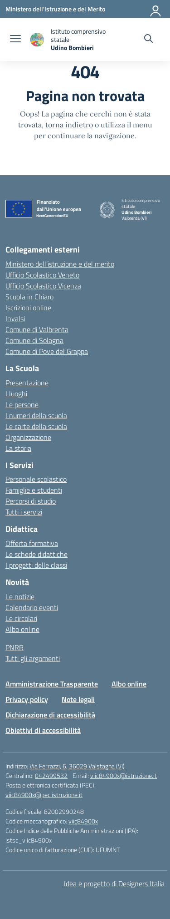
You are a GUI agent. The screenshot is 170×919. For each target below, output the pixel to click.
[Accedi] (156, 9)
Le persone (22, 404)
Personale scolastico (36, 479)
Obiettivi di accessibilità (43, 730)
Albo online (22, 629)
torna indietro (69, 124)
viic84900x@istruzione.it (123, 775)
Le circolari (21, 618)
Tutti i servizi (23, 511)
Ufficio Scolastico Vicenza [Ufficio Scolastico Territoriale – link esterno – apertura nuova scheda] (43, 285)
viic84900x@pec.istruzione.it (44, 794)
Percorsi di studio (30, 500)
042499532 (51, 775)
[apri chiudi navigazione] (15, 39)
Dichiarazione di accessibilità (50, 714)
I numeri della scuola (36, 415)
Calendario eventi (31, 607)
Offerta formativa (31, 543)
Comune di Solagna (34, 340)
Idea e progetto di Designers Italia (114, 883)
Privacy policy (26, 699)
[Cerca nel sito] (148, 39)
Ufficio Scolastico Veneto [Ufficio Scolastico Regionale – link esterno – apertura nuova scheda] (42, 274)
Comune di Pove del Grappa (46, 351)
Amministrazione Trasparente (51, 683)
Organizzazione (28, 437)
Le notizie (19, 596)
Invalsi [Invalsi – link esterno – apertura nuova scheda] (15, 318)
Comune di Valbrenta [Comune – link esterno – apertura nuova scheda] (36, 329)
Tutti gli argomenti (32, 658)
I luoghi (16, 393)
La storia (18, 448)
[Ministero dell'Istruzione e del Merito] (55, 9)
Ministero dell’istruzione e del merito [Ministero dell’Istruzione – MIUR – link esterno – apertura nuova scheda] (59, 263)
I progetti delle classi (36, 565)
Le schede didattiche (36, 554)
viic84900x (83, 821)
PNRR (14, 647)
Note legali (78, 699)
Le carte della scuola (36, 426)
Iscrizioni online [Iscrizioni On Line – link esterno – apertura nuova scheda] (28, 307)
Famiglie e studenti (33, 490)
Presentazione (27, 382)
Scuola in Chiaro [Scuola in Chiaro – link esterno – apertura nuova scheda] (29, 296)
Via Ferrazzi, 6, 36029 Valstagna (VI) (77, 766)
